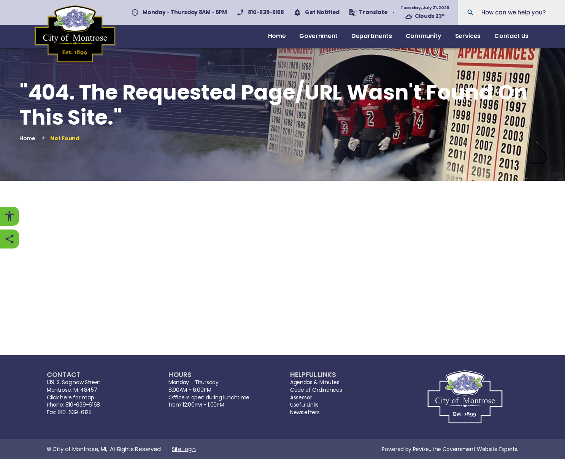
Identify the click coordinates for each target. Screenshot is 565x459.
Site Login (184, 449)
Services (468, 36)
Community (423, 36)
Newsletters (304, 412)
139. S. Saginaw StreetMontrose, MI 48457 (73, 386)
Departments (371, 36)
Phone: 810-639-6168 (73, 404)
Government (318, 36)
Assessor (301, 397)
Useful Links (304, 404)
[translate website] (371, 12)
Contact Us (511, 36)
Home (277, 36)
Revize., (422, 449)
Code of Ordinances (316, 390)
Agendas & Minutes (315, 382)
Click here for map (70, 397)
